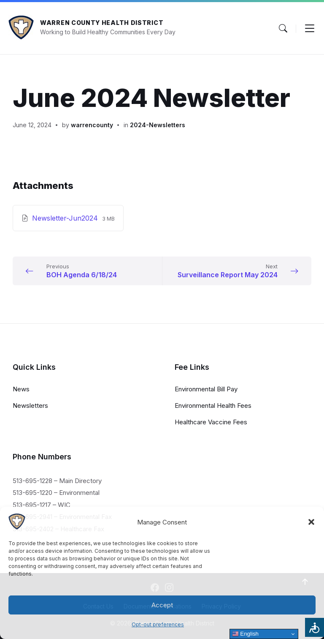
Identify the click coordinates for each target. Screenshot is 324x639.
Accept (162, 605)
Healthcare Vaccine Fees (211, 422)
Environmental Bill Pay (206, 389)
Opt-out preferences (158, 624)
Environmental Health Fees (213, 405)
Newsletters (30, 405)
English (245, 634)
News (21, 389)
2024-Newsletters (157, 124)
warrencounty (92, 124)
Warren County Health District (101, 22)
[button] (311, 522)
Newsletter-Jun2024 (66, 218)
